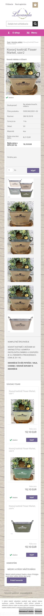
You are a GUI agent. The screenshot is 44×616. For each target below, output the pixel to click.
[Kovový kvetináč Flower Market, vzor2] (23, 63)
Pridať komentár (16, 580)
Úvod (8, 42)
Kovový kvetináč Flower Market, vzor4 (22, 507)
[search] (35, 23)
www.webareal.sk (26, 593)
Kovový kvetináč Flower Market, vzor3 (22, 449)
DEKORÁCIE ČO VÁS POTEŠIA (19, 362)
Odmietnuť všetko (26, 611)
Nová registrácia (20, 4)
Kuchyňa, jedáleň (17, 42)
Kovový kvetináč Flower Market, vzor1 (22, 392)
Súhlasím (38, 611)
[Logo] (22, 13)
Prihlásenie (9, 4)
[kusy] (10, 170)
